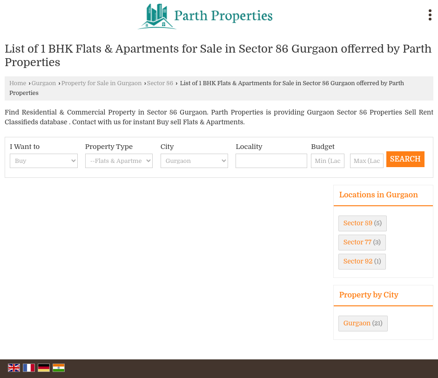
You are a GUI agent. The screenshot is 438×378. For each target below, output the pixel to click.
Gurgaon (44, 83)
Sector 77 (357, 242)
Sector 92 (358, 261)
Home (17, 83)
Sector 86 (160, 83)
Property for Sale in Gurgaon (101, 83)
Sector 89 (358, 223)
